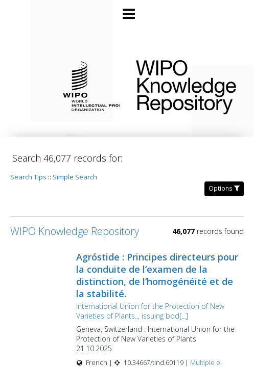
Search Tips (28, 176)
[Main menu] (127, 9)
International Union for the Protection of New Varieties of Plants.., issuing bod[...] (150, 311)
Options (224, 188)
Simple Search (75, 176)
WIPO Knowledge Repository (187, 85)
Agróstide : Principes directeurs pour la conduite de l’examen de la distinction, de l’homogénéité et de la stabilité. (157, 275)
